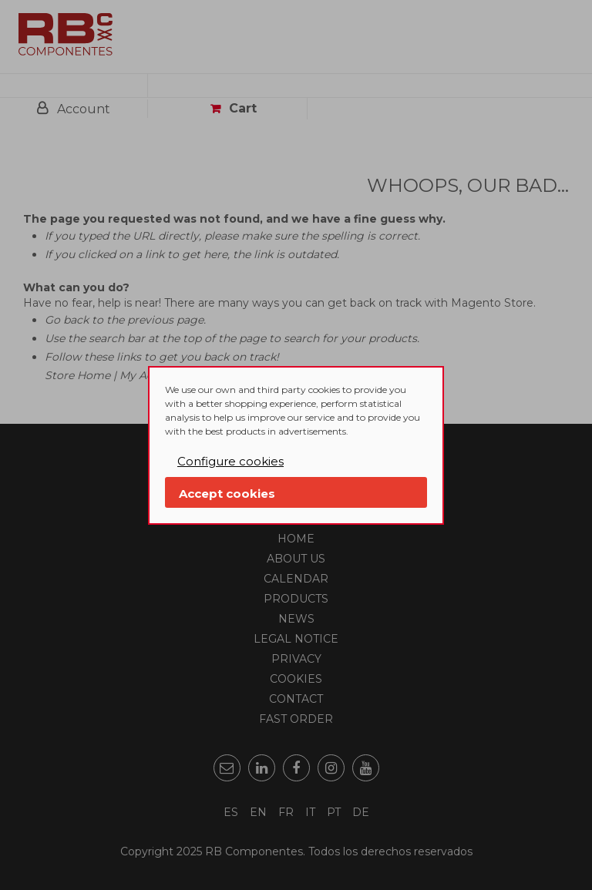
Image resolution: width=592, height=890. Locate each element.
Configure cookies (230, 461)
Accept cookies (227, 493)
